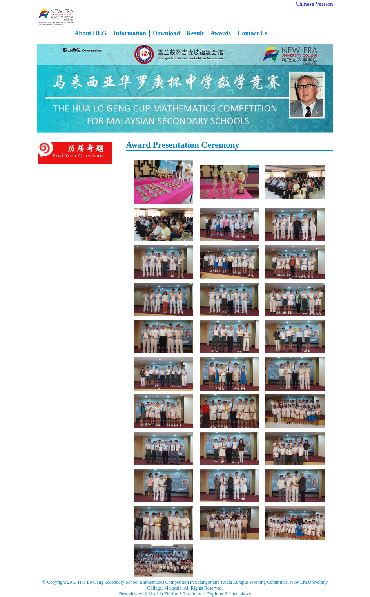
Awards (220, 33)
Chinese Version (314, 4)
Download (166, 33)
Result (195, 33)
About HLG (90, 33)
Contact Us (252, 33)
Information (129, 33)
